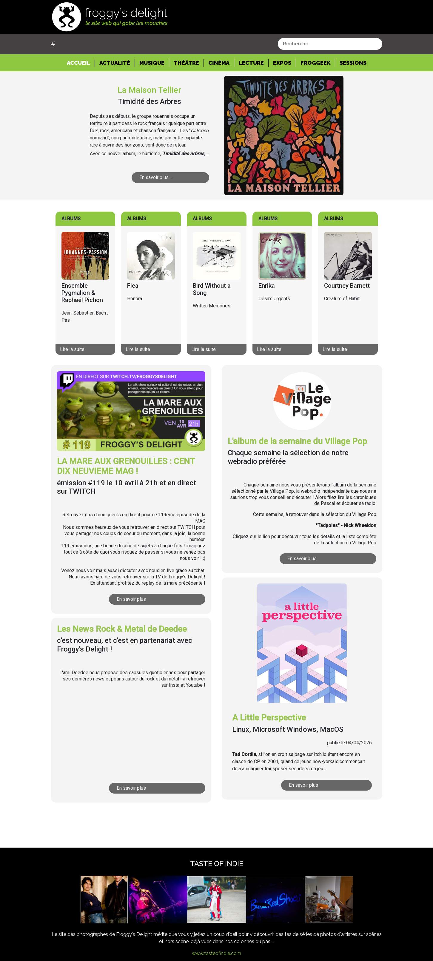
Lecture (251, 63)
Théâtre (186, 63)
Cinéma (218, 63)
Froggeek (315, 63)
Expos (282, 63)
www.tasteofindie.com (216, 953)
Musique (151, 63)
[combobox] (330, 44)
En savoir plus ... (155, 177)
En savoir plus (131, 599)
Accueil (81, 62)
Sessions (353, 63)
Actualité (114, 63)
